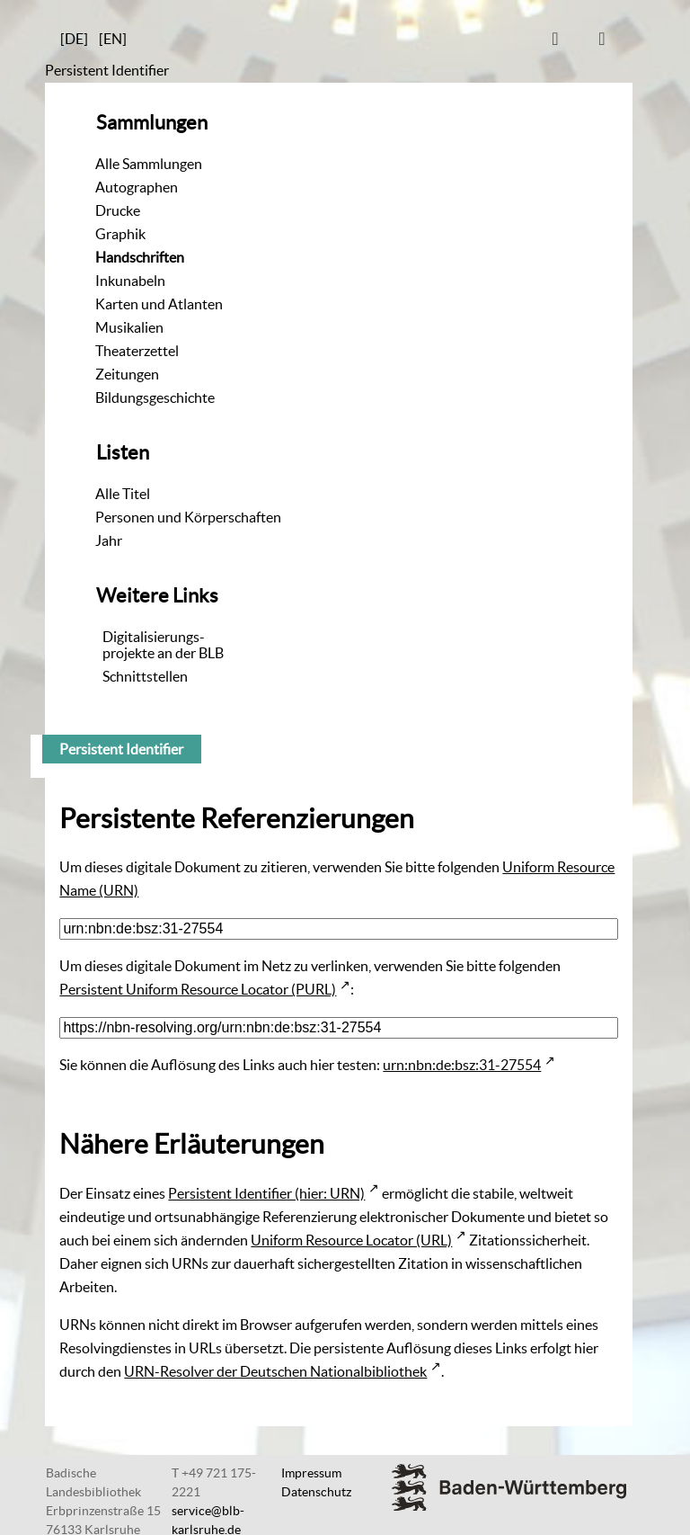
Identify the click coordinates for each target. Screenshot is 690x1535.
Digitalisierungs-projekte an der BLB (163, 645)
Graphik (120, 234)
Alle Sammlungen (148, 164)
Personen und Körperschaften (188, 517)
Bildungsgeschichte (155, 397)
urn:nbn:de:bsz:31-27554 (462, 1065)
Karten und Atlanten (159, 304)
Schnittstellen (145, 676)
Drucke (117, 210)
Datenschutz (316, 1492)
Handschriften (139, 257)
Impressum (311, 1473)
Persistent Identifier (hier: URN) (266, 1193)
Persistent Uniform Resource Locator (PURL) (197, 989)
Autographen (136, 187)
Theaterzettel (137, 351)
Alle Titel (122, 494)
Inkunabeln (130, 280)
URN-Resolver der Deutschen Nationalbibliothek (275, 1371)
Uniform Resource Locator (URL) (351, 1240)
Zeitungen (127, 374)
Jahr (108, 540)
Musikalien (129, 327)
